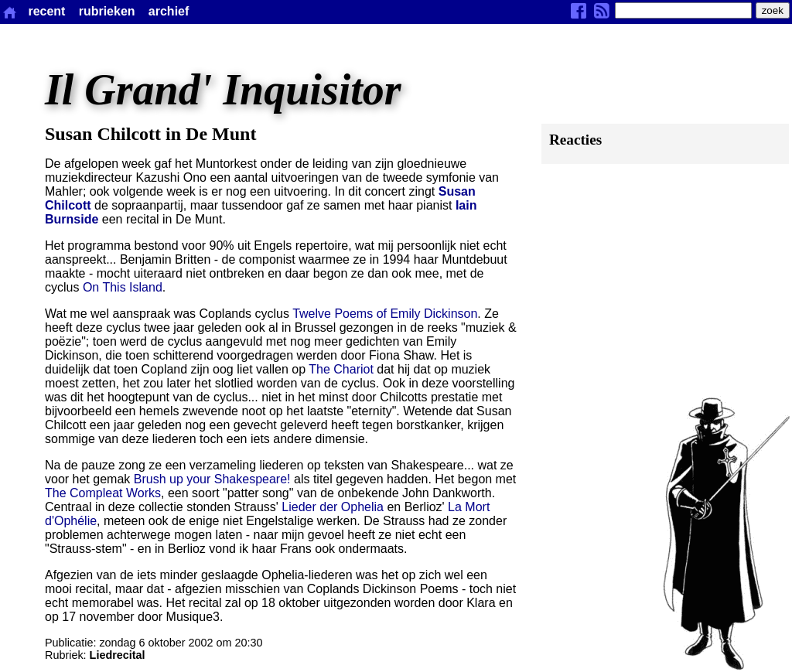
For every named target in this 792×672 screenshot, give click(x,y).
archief (168, 11)
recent (46, 11)
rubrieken (107, 11)
